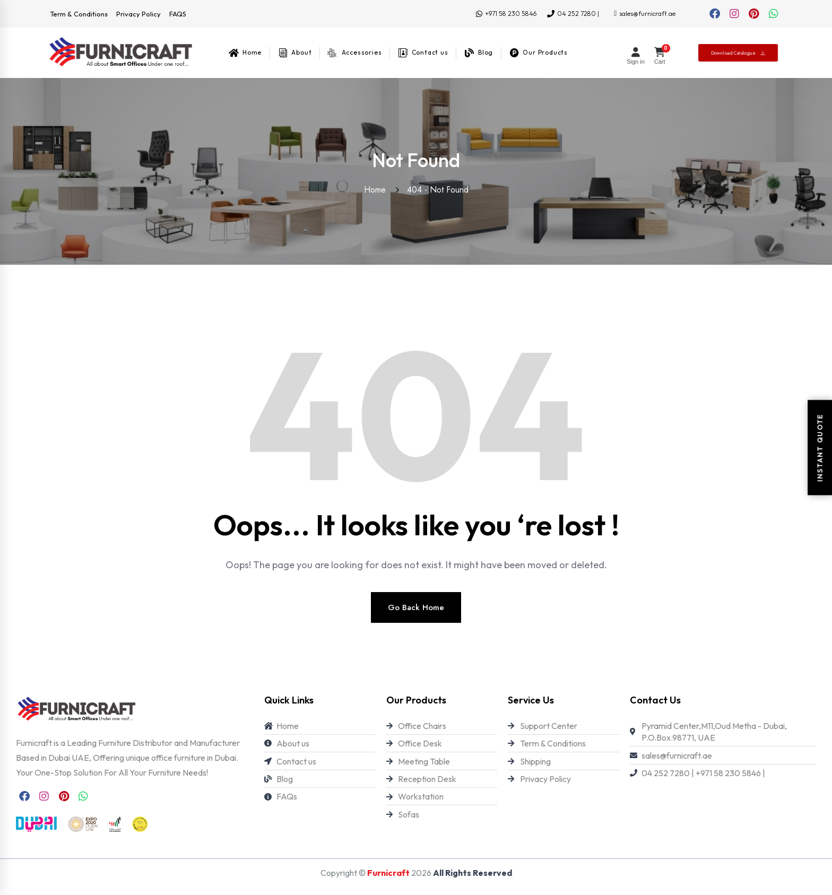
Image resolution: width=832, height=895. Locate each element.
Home (377, 190)
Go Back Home (416, 607)
